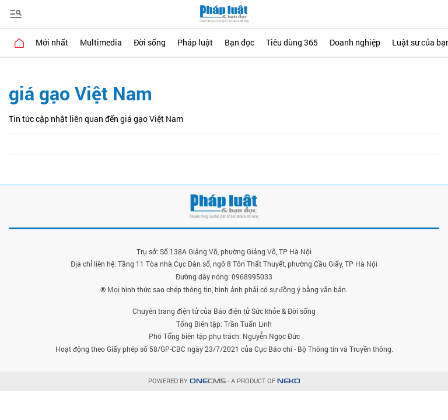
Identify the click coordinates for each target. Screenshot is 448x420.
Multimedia (101, 42)
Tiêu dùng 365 (292, 42)
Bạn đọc (239, 42)
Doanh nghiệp (355, 42)
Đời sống (150, 42)
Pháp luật (195, 42)
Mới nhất (52, 42)
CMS (208, 381)
